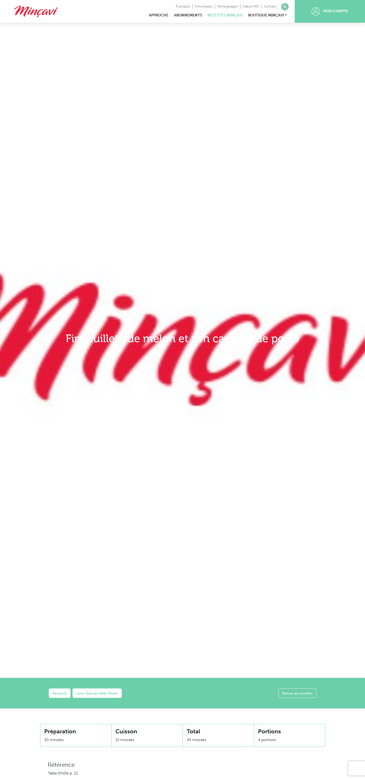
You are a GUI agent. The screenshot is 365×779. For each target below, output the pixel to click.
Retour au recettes (297, 693)
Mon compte (330, 11)
